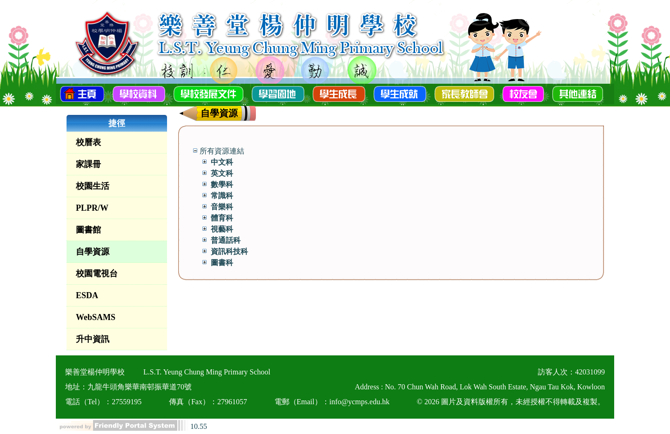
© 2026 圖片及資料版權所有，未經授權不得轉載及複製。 (511, 402)
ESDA (87, 295)
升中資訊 (92, 339)
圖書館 (88, 229)
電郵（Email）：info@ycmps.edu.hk (332, 402)
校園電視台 (97, 273)
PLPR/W (92, 208)
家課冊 (88, 164)
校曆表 (88, 142)
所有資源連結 (222, 151)
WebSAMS (95, 317)
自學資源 (92, 251)
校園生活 (92, 186)
